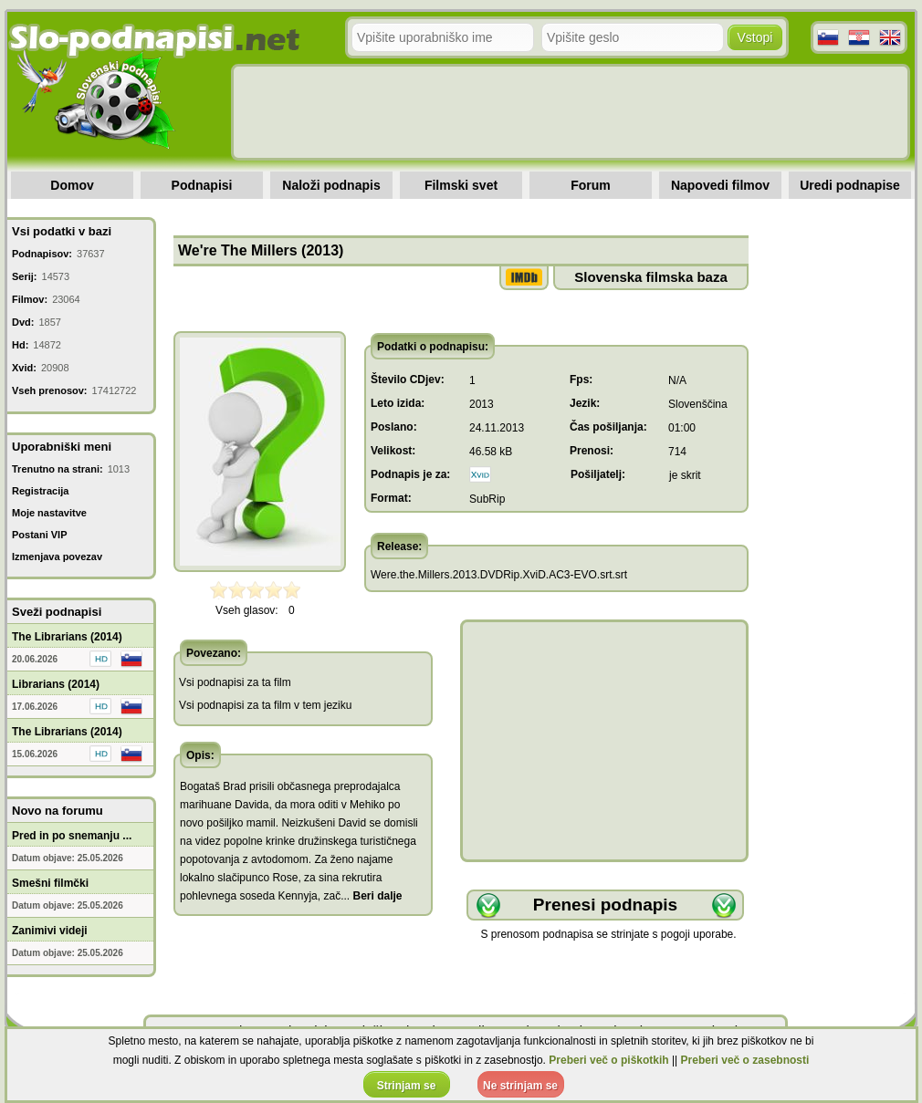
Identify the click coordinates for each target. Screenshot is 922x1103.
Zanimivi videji (50, 930)
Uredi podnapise (850, 185)
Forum (591, 185)
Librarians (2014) (56, 684)
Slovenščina (698, 404)
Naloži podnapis (331, 185)
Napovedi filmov (720, 185)
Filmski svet (461, 185)
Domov (71, 185)
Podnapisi (202, 185)
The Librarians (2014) (67, 636)
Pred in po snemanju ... (71, 835)
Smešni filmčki (50, 883)
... (371, 896)
